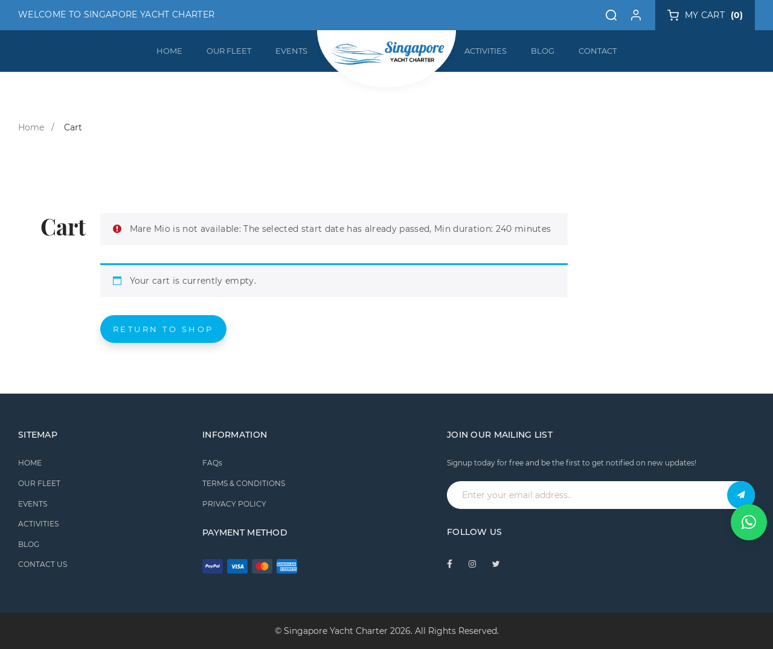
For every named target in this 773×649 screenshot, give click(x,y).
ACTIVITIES (485, 51)
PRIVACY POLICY (234, 503)
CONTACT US (42, 564)
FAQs (212, 462)
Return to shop (163, 329)
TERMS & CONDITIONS (243, 483)
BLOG (542, 51)
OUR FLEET (229, 51)
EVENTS (291, 51)
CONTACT (598, 51)
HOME (169, 51)
